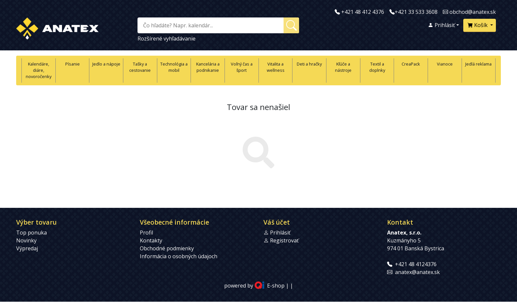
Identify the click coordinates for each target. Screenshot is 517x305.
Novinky (26, 240)
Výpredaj (27, 248)
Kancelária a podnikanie (208, 67)
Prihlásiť (441, 25)
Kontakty (151, 240)
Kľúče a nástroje (343, 67)
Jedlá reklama (478, 64)
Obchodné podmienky (167, 248)
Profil (146, 232)
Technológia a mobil (174, 67)
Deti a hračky (309, 64)
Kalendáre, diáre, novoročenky (38, 70)
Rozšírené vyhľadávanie (166, 38)
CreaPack (411, 64)
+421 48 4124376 (416, 264)
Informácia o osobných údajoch (178, 256)
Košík (478, 25)
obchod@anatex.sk (472, 11)
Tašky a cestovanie (140, 67)
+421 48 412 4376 (362, 11)
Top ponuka (31, 232)
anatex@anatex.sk (417, 272)
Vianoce (445, 64)
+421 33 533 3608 (416, 11)
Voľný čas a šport (242, 67)
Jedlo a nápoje (106, 64)
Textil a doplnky (377, 67)
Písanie (72, 64)
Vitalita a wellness (276, 67)
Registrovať (284, 240)
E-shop (276, 285)
